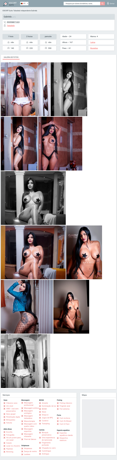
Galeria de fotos (11, 57)
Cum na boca (65, 418)
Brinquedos (10, 420)
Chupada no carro (49, 448)
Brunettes (94, 48)
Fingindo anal (65, 406)
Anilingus (45, 454)
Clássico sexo (11, 403)
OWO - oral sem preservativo (12, 410)
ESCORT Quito (8, 11)
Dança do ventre (30, 451)
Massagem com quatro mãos (30, 425)
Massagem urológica (28, 412)
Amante (45, 403)
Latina (92, 42)
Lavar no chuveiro (13, 446)
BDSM (44, 409)
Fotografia (10, 435)
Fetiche (9, 423)
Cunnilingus (46, 451)
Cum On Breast (65, 421)
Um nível (9, 406)
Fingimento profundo (46, 444)
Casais (9, 443)
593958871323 (13, 22)
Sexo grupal (10, 414)
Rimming (9, 452)
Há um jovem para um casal (13, 439)
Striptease (28, 448)
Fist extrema (64, 409)
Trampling (46, 424)
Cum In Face (64, 424)
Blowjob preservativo (46, 434)
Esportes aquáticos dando (66, 434)
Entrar (111, 3)
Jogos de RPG (47, 418)
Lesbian (27, 454)
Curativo (45, 421)
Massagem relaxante (28, 435)
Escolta (9, 432)
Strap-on (45, 415)
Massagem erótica (31, 408)
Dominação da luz (49, 406)
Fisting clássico (66, 403)
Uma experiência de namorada (48, 439)
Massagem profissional (28, 404)
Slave (44, 412)
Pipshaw (9, 449)
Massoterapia (29, 421)
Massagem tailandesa (28, 417)
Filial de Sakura (30, 439)
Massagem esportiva (28, 430)
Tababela (16, 11)
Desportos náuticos (64, 439)
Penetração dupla (13, 417)
